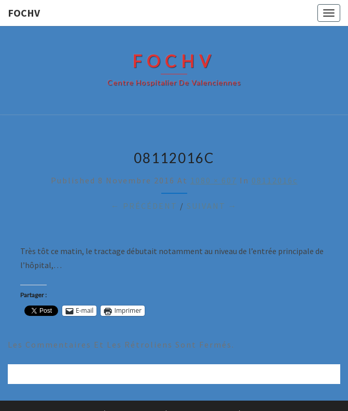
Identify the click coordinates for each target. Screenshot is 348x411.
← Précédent (144, 206)
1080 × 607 (213, 180)
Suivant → (212, 206)
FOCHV (24, 12)
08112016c (275, 180)
